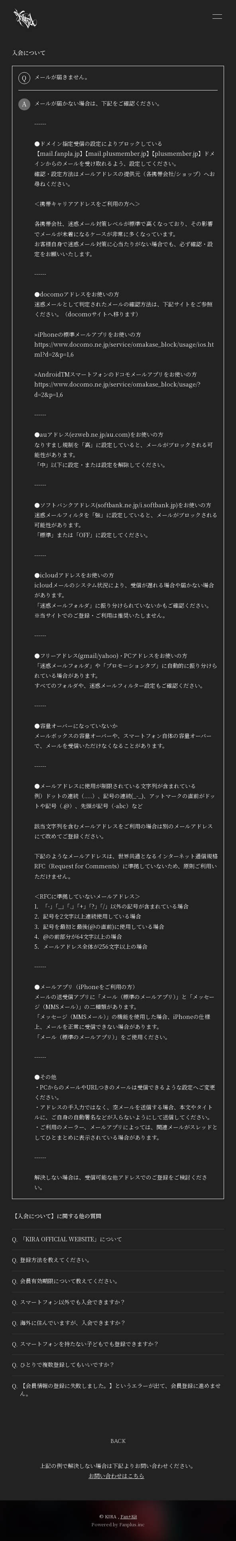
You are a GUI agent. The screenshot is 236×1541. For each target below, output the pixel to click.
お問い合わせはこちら (116, 1476)
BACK (118, 1441)
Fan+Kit (128, 1516)
